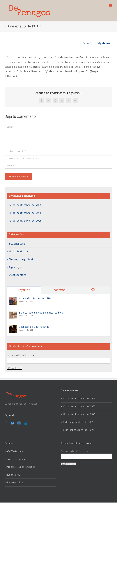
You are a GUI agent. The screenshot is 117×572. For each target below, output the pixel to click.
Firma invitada (18, 251)
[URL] (58, 166)
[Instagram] (19, 423)
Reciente (58, 290)
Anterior (88, 43)
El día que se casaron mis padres (41, 312)
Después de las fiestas (34, 326)
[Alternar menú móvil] (110, 5)
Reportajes (15, 267)
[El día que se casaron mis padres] (13, 313)
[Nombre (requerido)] (58, 151)
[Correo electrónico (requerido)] (58, 158)
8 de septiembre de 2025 (78, 429)
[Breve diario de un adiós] (13, 299)
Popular (24, 290)
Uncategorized (17, 275)
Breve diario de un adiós (35, 298)
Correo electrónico (20, 355)
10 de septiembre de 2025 (25, 220)
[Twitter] (12, 423)
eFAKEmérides (17, 243)
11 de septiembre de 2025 (25, 212)
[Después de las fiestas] (13, 327)
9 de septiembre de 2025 (78, 422)
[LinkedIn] (25, 423)
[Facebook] (6, 423)
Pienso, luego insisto (23, 259)
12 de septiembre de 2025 (25, 205)
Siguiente (103, 43)
